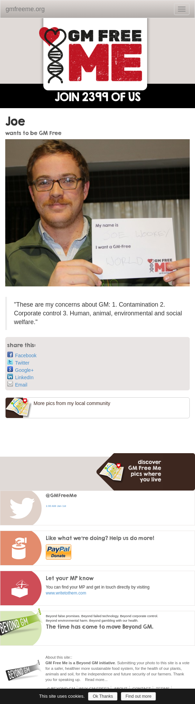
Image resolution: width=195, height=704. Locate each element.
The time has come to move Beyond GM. (99, 626)
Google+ (20, 369)
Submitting (126, 663)
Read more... (96, 679)
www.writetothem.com (66, 593)
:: (71, 657)
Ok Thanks (103, 696)
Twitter (18, 362)
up (77, 679)
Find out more (138, 696)
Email (17, 384)
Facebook (21, 355)
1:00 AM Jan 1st (56, 506)
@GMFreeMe (61, 495)
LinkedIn (20, 377)
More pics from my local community (72, 403)
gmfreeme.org (25, 9)
